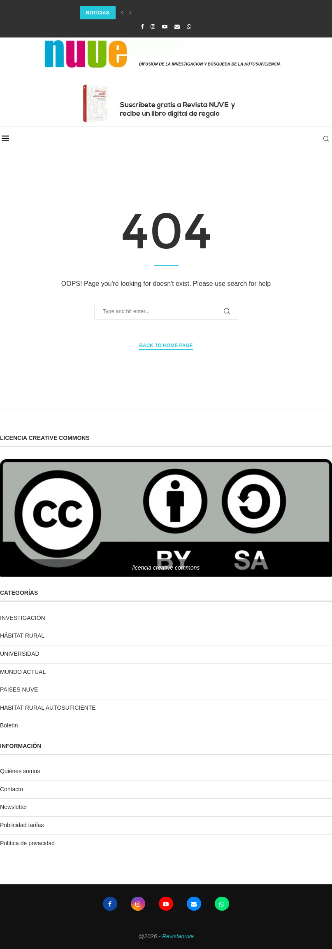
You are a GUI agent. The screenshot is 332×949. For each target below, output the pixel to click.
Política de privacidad (27, 843)
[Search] (328, 139)
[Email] (177, 26)
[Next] (130, 12)
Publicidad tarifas (22, 825)
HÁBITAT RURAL (22, 635)
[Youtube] (164, 26)
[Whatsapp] (189, 26)
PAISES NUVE (19, 689)
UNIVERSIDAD (19, 653)
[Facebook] (142, 26)
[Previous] (122, 12)
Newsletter (13, 807)
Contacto (11, 789)
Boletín (9, 725)
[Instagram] (153, 26)
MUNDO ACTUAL (23, 672)
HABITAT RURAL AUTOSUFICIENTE (48, 707)
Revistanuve (178, 936)
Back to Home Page (166, 345)
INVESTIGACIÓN (22, 618)
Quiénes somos (20, 771)
